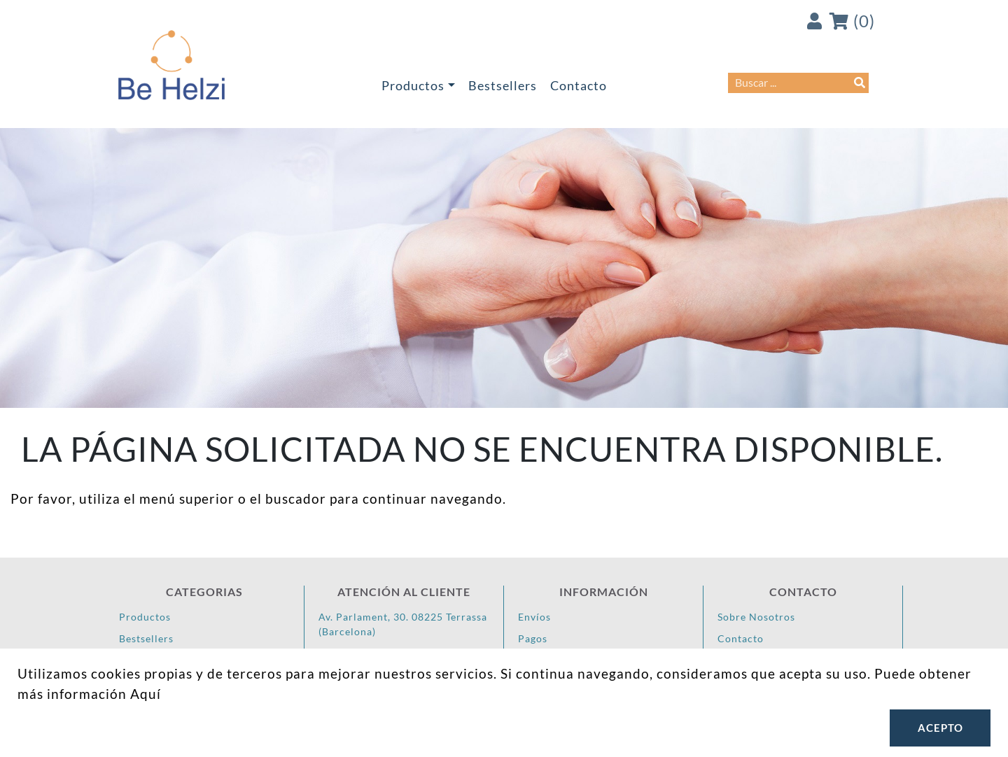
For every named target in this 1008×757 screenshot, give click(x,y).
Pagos (532, 638)
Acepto (940, 727)
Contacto (578, 85)
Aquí (145, 694)
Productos (413, 85)
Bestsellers (502, 85)
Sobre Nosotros (756, 617)
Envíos (534, 617)
